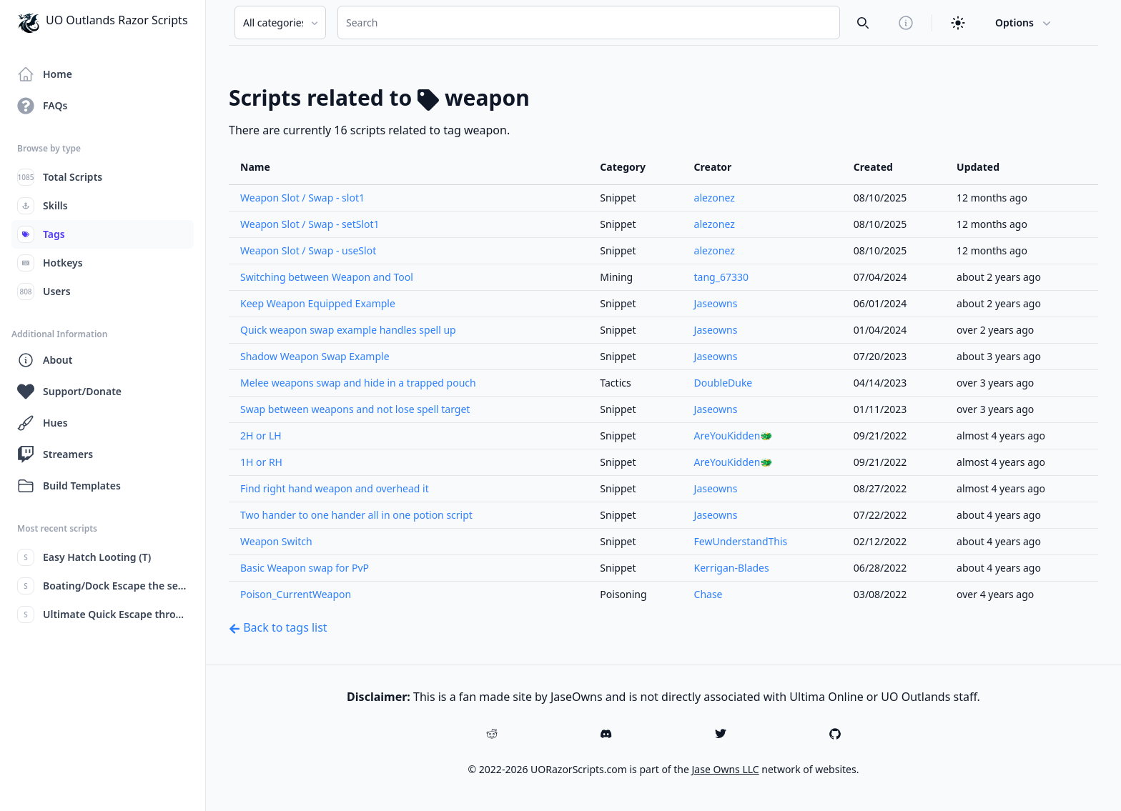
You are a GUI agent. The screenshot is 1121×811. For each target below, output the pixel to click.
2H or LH (261, 435)
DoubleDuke (723, 382)
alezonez (714, 197)
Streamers (55, 454)
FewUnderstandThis (741, 541)
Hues (42, 423)
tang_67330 (721, 277)
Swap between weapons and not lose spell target (355, 409)
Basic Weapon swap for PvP (304, 567)
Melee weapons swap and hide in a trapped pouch (358, 382)
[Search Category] (280, 22)
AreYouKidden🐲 (733, 435)
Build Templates (69, 485)
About (44, 360)
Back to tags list (278, 627)
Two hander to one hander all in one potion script (356, 515)
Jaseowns (716, 303)
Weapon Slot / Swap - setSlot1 (310, 224)
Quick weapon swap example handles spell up (348, 330)
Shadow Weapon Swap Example (315, 356)
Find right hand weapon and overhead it (334, 488)
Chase (708, 594)
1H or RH (261, 462)
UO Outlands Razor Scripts (102, 22)
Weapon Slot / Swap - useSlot (308, 250)
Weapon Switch (276, 541)
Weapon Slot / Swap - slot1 (302, 197)
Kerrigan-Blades (731, 567)
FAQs (42, 105)
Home (44, 74)
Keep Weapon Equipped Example (317, 303)
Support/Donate (69, 391)
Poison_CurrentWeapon (295, 594)
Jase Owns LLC (725, 769)
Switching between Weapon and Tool (326, 277)
